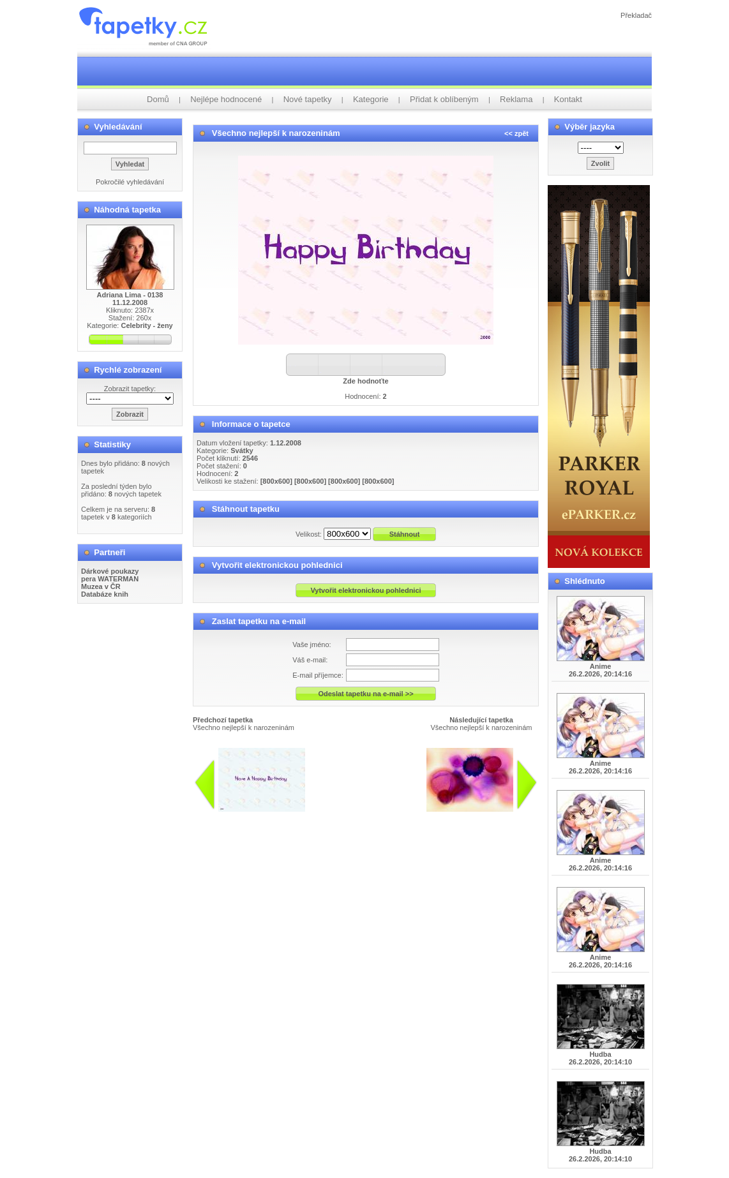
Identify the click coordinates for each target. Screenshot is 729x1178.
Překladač (636, 15)
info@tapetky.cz (394, 817)
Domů (158, 99)
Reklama (516, 99)
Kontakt (568, 99)
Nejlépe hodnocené (226, 99)
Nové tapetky (307, 99)
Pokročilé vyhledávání (130, 182)
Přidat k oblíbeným (444, 99)
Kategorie (371, 99)
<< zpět (516, 133)
